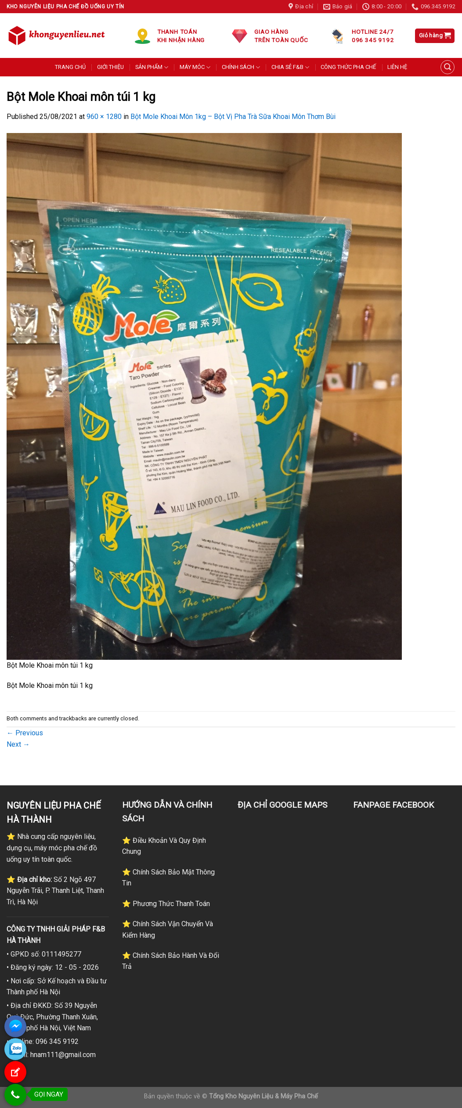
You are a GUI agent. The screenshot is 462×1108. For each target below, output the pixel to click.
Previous (25, 733)
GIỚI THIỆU (110, 67)
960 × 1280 (104, 116)
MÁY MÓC (195, 67)
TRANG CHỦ (70, 67)
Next (18, 744)
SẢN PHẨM (151, 67)
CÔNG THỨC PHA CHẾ (348, 67)
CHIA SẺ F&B (290, 67)
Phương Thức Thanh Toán (170, 903)
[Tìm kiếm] (447, 67)
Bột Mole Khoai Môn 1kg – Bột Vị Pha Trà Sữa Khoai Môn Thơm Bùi (233, 116)
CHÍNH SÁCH (241, 67)
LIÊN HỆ (397, 67)
